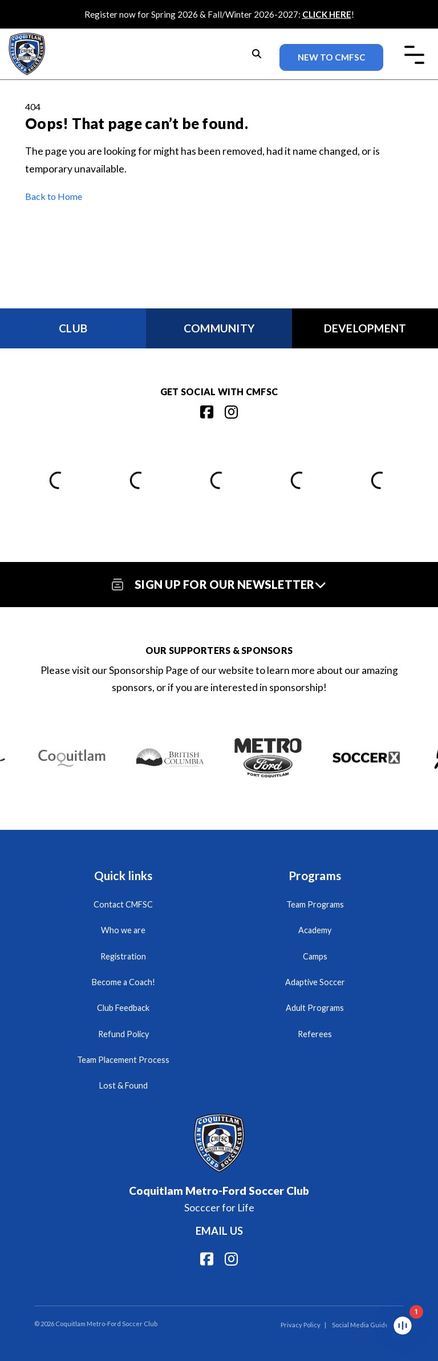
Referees (315, 1034)
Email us (219, 1231)
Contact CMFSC (123, 904)
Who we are (123, 930)
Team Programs (315, 904)
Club (73, 328)
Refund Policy (123, 1034)
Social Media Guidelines (368, 1324)
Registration (123, 956)
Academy (314, 930)
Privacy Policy (301, 1324)
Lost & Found (123, 1085)
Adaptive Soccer (315, 982)
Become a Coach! (123, 982)
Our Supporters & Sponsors (219, 650)
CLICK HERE (326, 14)
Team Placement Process (123, 1060)
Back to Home (53, 196)
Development (365, 328)
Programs (315, 875)
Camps (315, 956)
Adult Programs (315, 1008)
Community (219, 328)
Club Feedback (123, 1008)
